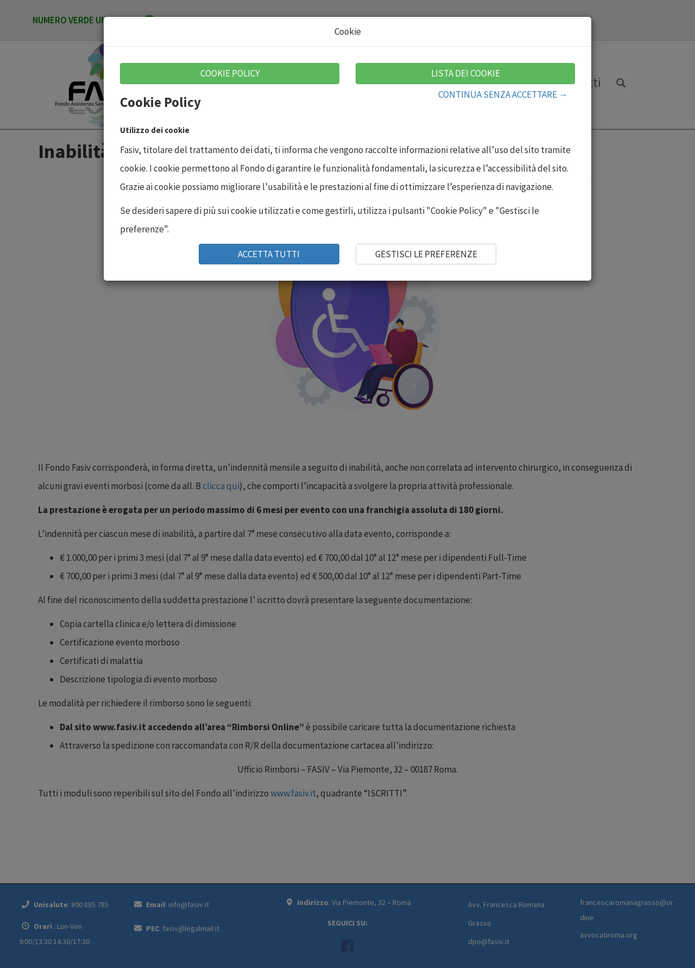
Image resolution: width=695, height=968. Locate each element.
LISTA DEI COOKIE (465, 73)
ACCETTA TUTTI (269, 254)
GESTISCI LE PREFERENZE (426, 254)
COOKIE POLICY (230, 73)
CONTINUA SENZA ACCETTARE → (503, 94)
